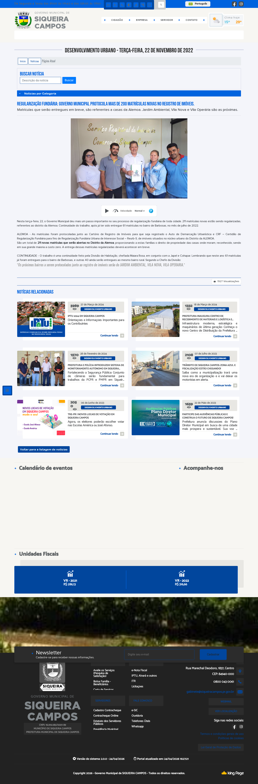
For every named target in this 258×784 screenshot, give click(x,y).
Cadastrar (213, 654)
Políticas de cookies (231, 738)
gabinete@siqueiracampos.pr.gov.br (210, 692)
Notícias (34, 61)
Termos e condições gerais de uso (222, 734)
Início (23, 61)
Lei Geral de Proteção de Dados (221, 747)
